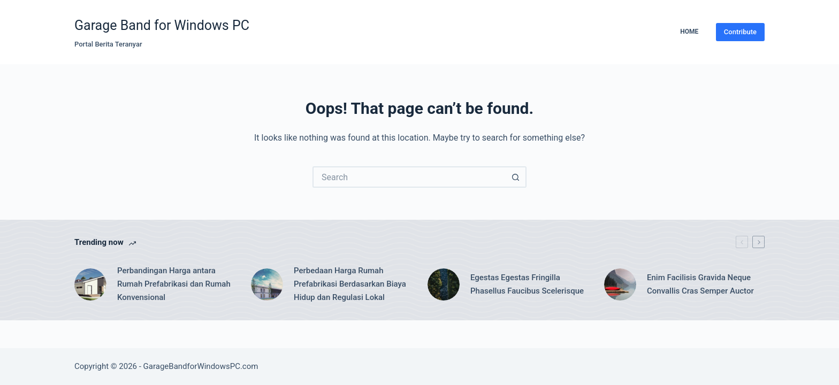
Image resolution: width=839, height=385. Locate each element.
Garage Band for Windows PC (161, 25)
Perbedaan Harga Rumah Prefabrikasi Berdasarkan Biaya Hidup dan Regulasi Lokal (350, 284)
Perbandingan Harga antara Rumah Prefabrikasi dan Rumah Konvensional (174, 284)
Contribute (740, 32)
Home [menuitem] (689, 31)
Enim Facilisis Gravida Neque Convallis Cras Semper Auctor (700, 284)
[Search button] (516, 177)
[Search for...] (408, 177)
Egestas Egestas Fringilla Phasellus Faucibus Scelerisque (527, 284)
